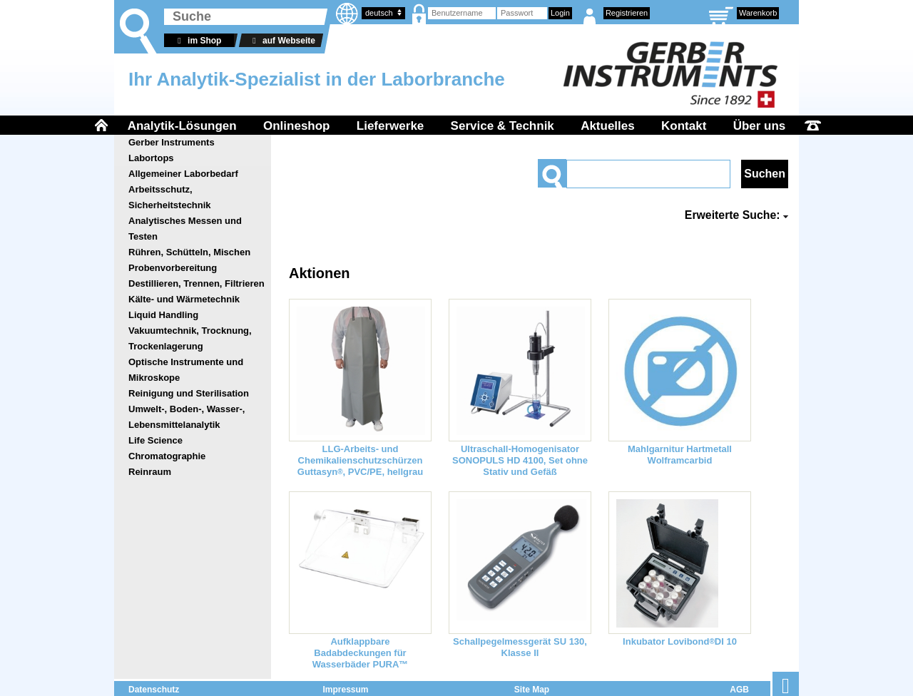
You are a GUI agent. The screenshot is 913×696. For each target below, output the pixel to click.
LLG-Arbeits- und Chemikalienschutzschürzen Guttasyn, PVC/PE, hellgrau (360, 460)
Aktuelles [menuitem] (608, 126)
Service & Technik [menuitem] (502, 126)
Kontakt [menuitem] (683, 126)
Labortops (151, 158)
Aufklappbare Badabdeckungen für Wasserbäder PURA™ (360, 653)
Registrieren (627, 13)
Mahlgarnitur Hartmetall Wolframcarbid (680, 455)
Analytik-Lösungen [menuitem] (182, 126)
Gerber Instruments (171, 142)
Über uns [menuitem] (759, 126)
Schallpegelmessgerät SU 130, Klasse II (520, 647)
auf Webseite (281, 41)
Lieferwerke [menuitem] (390, 126)
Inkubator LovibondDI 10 (680, 641)
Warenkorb (758, 13)
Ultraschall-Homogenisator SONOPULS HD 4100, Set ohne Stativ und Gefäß (520, 460)
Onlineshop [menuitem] (296, 126)
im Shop (197, 41)
